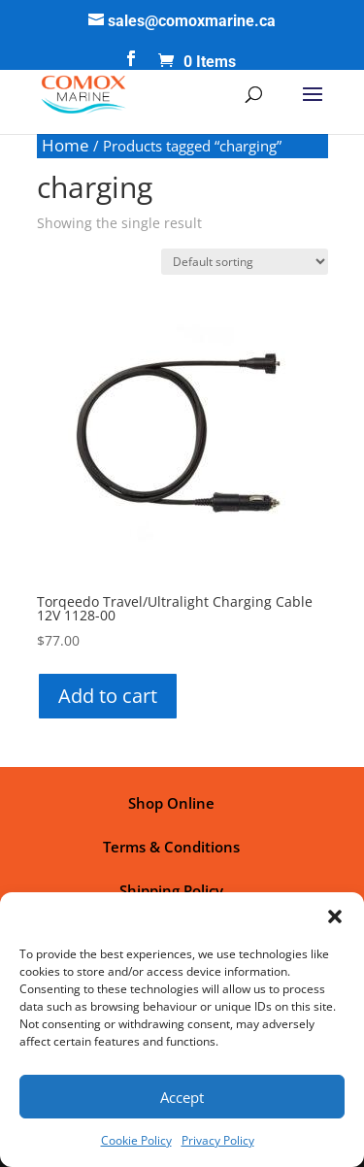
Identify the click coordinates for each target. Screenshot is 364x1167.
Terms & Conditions (171, 846)
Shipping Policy (171, 890)
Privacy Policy (218, 1140)
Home (65, 145)
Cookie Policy (136, 1140)
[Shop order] (244, 262)
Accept (182, 1097)
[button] (335, 916)
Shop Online (171, 803)
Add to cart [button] (107, 696)
